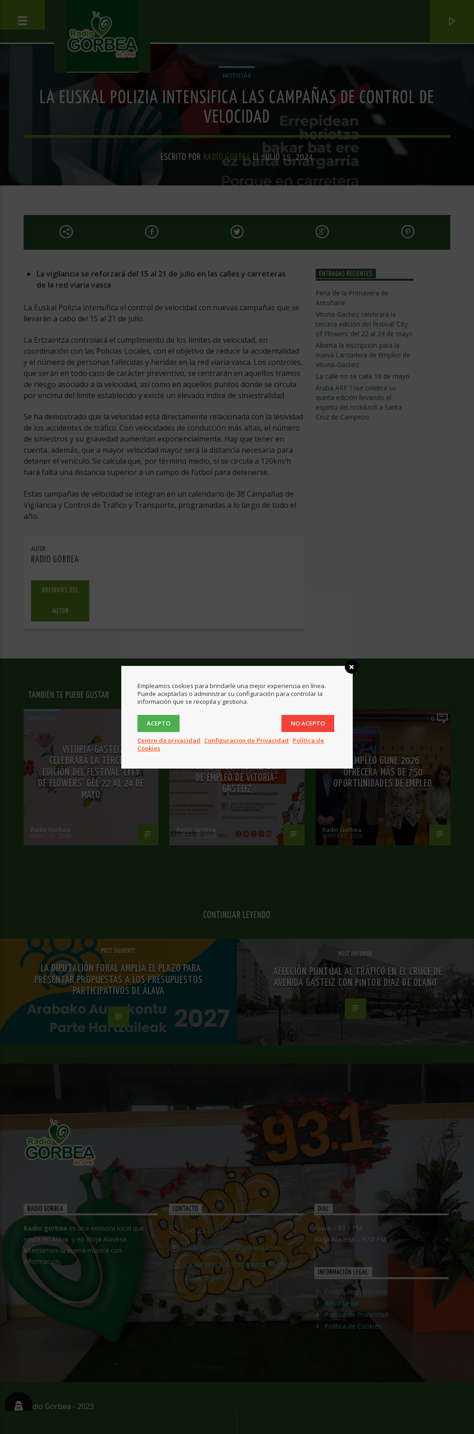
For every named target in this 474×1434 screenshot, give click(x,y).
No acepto (308, 723)
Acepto (158, 723)
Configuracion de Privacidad (246, 740)
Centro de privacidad (168, 740)
